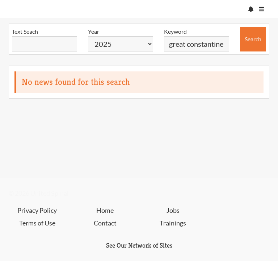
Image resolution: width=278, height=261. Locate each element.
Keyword (175, 31)
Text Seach (25, 31)
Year (93, 31)
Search (253, 39)
